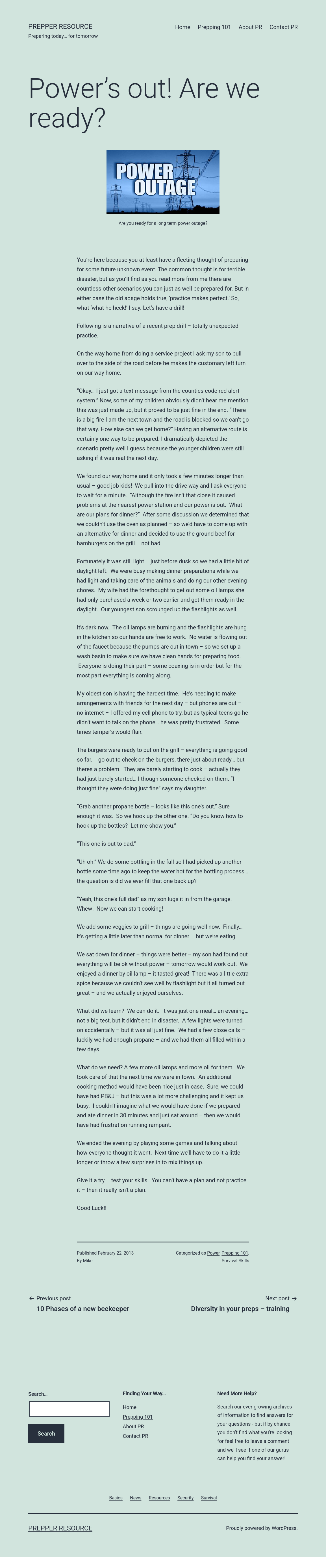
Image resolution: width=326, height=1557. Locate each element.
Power (213, 1253)
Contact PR (284, 27)
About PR (250, 27)
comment (278, 1441)
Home (182, 27)
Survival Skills (235, 1260)
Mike (88, 1260)
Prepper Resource (60, 26)
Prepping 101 (214, 27)
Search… (38, 1394)
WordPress (284, 1528)
